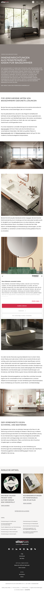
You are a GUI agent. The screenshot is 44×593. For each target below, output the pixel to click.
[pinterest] (24, 549)
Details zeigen (35, 301)
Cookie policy (25, 587)
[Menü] (42, 2)
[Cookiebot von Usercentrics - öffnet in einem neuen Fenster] (31, 276)
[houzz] (27, 549)
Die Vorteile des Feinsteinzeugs (31, 525)
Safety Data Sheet (6, 587)
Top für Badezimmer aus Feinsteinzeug (11, 527)
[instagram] (13, 549)
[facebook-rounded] (9, 549)
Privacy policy (16, 587)
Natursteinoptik (5, 133)
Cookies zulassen (22, 305)
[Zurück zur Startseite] (15, 2)
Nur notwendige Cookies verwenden (22, 315)
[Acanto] (27, 589)
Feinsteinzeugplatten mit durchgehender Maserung (29, 529)
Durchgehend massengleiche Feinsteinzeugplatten (30, 532)
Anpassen (22, 310)
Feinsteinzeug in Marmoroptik (8, 529)
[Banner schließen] (41, 276)
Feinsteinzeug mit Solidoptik (30, 521)
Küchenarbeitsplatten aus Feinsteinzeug (6, 524)
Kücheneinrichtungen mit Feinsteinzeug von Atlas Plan (32, 498)
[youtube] (20, 549)
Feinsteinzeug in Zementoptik (8, 534)
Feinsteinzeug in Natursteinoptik (9, 531)
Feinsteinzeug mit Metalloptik (30, 523)
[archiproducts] (31, 549)
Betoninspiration (21, 133)
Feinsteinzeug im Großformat (8, 521)
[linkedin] (16, 549)
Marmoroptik (5, 129)
